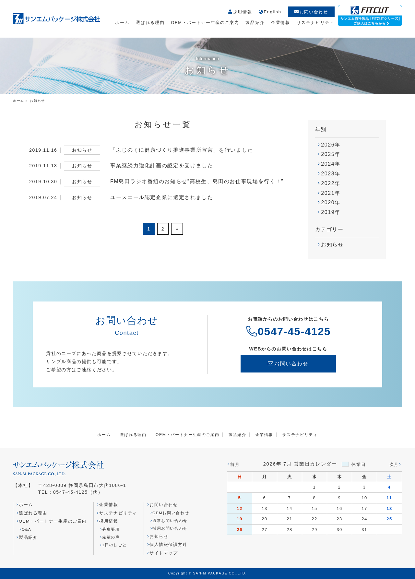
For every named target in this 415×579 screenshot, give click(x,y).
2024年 (330, 164)
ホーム (122, 22)
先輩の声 (111, 537)
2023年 (330, 173)
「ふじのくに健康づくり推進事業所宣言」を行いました (181, 150)
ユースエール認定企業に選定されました (161, 197)
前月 (235, 464)
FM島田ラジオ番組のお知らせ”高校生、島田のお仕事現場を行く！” (196, 181)
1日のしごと (114, 545)
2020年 (330, 202)
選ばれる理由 (150, 22)
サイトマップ (163, 552)
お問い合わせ (311, 11)
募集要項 (111, 529)
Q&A (26, 529)
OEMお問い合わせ (170, 513)
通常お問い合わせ (170, 520)
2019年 (330, 212)
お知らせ (332, 244)
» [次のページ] (176, 228)
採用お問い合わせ (170, 528)
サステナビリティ (316, 22)
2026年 (330, 145)
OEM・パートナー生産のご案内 (205, 22)
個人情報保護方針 (168, 544)
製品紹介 (255, 22)
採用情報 (240, 12)
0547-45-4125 (294, 331)
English (269, 12)
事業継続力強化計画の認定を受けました (161, 165)
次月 (394, 464)
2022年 (330, 183)
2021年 (330, 193)
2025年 (330, 154)
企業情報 (280, 22)
